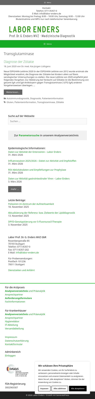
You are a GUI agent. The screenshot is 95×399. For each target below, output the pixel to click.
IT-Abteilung (11, 324)
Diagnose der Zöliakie (19, 61)
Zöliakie (60, 102)
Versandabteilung (14, 328)
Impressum (11, 337)
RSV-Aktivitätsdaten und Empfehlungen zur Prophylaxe (37, 169)
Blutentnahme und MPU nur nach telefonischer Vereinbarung (46, 19)
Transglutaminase (46, 102)
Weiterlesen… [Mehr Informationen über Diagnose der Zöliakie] (13, 92)
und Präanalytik (25, 290)
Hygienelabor (12, 321)
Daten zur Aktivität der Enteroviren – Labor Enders (34, 151)
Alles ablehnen (60, 388)
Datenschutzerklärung (17, 340)
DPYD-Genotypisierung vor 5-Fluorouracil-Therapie (35, 221)
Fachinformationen (15, 301)
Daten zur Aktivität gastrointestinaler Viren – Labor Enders (39, 178)
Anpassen (44, 388)
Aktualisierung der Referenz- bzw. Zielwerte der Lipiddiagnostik (41, 212)
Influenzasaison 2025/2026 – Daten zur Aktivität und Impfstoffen (42, 160)
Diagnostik (35, 98)
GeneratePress (62, 395)
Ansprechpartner (14, 294)
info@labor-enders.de (50, 13)
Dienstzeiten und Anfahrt (21, 270)
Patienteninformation (52, 98)
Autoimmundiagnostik (18, 98)
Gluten (10, 102)
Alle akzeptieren (77, 388)
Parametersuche (29, 135)
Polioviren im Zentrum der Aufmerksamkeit (31, 203)
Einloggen (10, 355)
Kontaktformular (14, 344)
